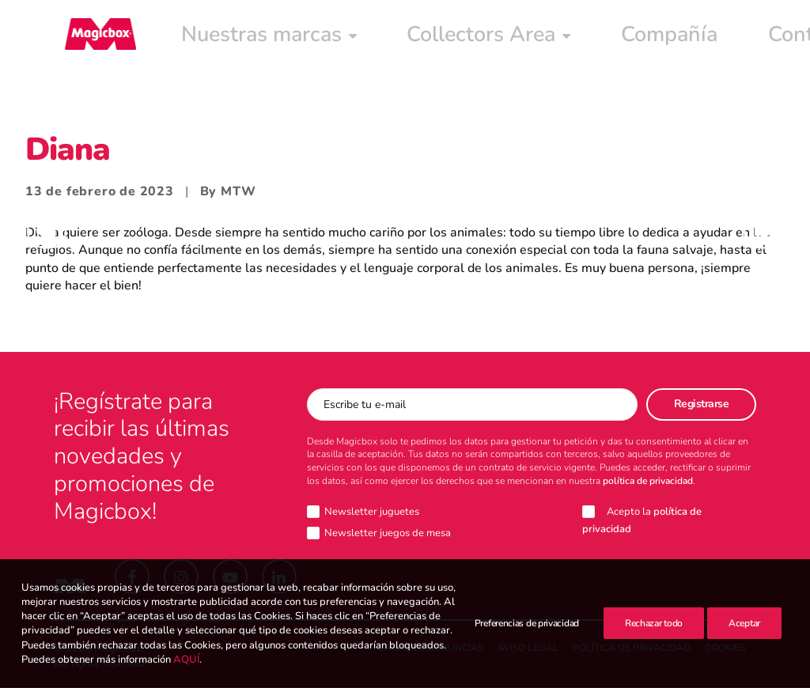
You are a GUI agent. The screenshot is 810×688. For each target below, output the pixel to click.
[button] (132, 577)
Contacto (570, 37)
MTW (238, 192)
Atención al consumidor (707, 37)
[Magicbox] (89, 37)
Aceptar (744, 637)
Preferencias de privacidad (527, 637)
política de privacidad (648, 481)
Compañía (480, 37)
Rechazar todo (654, 637)
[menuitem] (210, 37)
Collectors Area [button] (360, 37)
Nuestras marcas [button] (210, 37)
